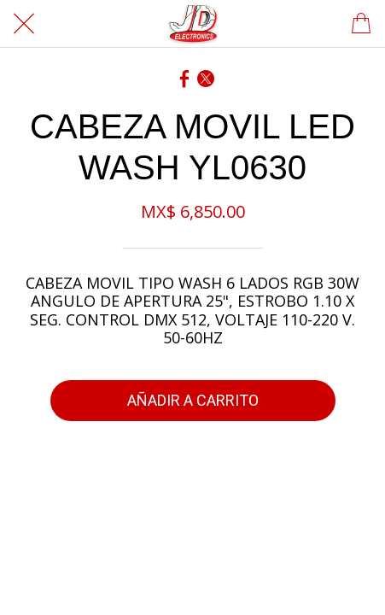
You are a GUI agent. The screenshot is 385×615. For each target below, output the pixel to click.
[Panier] (361, 23)
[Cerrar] (24, 24)
